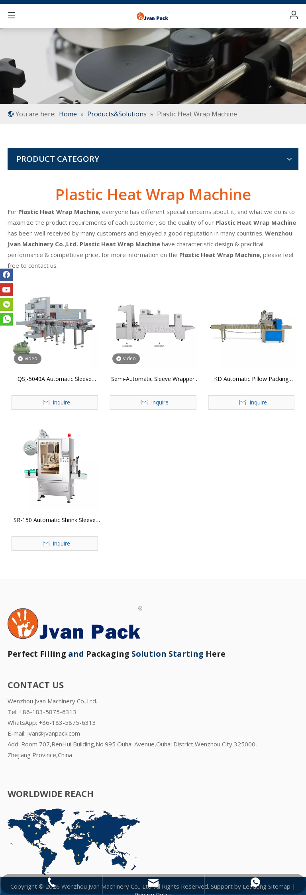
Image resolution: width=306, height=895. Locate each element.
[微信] (6, 304)
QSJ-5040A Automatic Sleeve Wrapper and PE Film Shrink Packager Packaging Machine (54, 379)
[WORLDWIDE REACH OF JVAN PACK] (74, 842)
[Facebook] (6, 275)
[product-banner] (153, 66)
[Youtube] (6, 289)
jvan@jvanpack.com (53, 733)
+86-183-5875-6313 (67, 722)
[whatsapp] (6, 319)
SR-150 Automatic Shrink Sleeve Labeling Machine (55, 520)
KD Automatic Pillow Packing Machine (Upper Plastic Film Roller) (251, 379)
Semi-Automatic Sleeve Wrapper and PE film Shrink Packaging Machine (152, 379)
